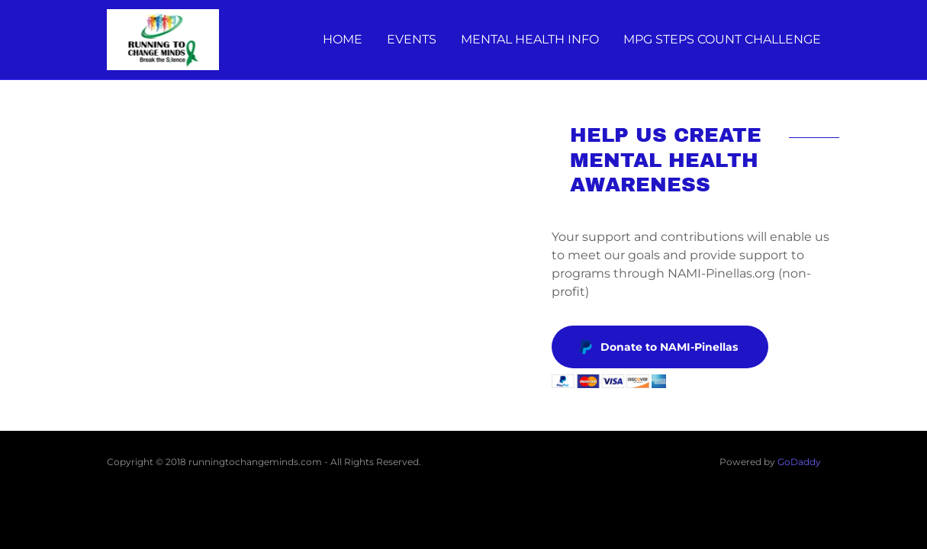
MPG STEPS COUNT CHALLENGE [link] (722, 39)
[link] (163, 38)
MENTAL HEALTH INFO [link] (530, 39)
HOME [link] (342, 39)
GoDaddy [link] (799, 461)
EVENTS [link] (411, 39)
